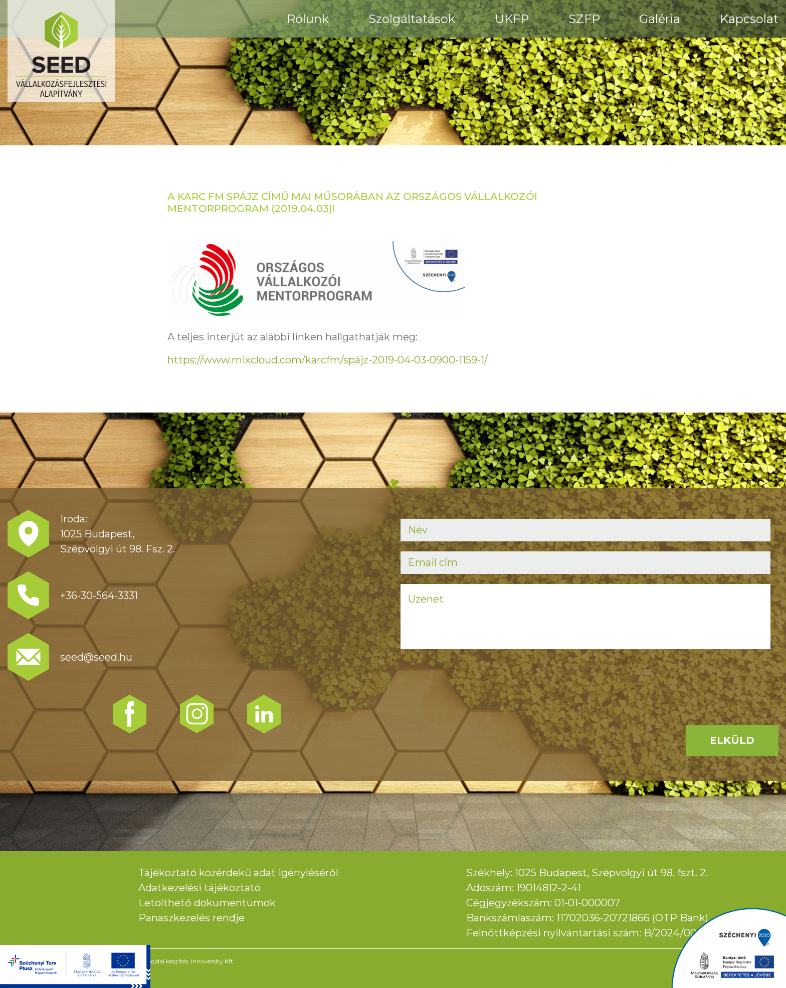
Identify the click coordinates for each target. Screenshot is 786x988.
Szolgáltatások (411, 19)
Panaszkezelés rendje (191, 918)
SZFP (584, 19)
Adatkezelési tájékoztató (199, 888)
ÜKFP (512, 19)
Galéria (659, 19)
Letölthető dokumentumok (207, 903)
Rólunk (308, 19)
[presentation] (477, 678)
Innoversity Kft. (213, 961)
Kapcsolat (749, 19)
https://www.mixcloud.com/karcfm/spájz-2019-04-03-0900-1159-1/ (327, 360)
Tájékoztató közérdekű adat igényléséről (238, 873)
